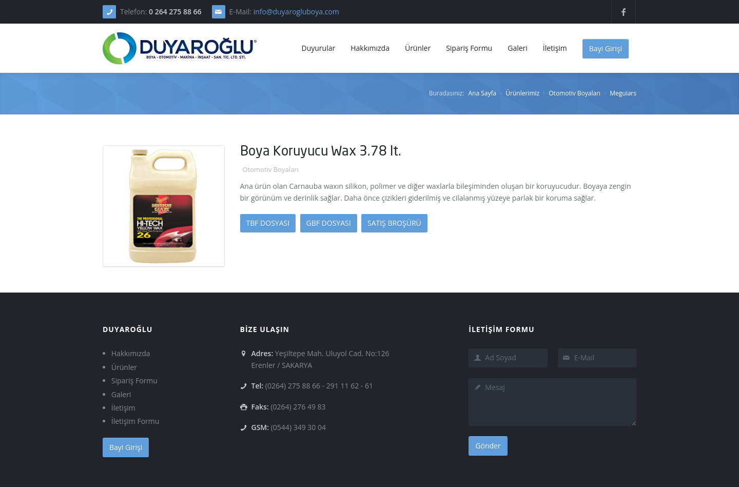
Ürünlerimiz (522, 93)
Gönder (487, 446)
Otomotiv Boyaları (574, 93)
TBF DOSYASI (268, 223)
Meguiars (623, 93)
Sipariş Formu (134, 380)
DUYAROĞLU (127, 329)
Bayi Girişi (605, 48)
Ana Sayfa (482, 93)
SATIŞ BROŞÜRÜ (394, 223)
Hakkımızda (130, 353)
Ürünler (124, 367)
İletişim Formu (135, 421)
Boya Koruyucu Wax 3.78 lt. (320, 151)
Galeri (121, 394)
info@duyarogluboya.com (296, 11)
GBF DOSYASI (328, 223)
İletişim (123, 408)
